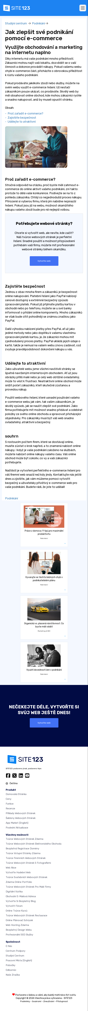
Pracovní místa (19, 960)
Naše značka (13, 974)
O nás (9, 946)
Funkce (10, 803)
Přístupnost (62, 1001)
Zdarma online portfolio (19, 882)
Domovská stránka (16, 794)
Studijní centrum (16, 23)
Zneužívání (48, 1001)
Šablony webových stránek (20, 818)
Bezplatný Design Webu (19, 929)
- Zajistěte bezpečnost (20, 117)
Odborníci (11, 970)
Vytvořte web (44, 261)
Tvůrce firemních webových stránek (26, 858)
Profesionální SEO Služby (19, 934)
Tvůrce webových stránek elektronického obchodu (33, 843)
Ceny (8, 799)
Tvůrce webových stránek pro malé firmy (28, 886)
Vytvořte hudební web (18, 872)
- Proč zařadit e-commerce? (24, 113)
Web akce (11, 867)
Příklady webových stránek (20, 813)
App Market (17, 822)
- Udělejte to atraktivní (20, 121)
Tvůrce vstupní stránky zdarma (23, 853)
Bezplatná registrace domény (22, 848)
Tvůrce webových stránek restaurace (26, 915)
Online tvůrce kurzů (16, 910)
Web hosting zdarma (17, 925)
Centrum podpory (15, 950)
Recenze (10, 808)
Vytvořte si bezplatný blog (21, 901)
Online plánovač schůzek (19, 920)
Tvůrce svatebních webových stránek (26, 877)
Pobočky (10, 965)
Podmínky (25, 1001)
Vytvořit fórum (14, 905)
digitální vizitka (14, 891)
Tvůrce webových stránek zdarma (24, 839)
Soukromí (36, 1001)
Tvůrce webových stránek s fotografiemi (28, 862)
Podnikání (38, 23)
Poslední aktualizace (17, 827)
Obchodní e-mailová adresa (21, 896)
